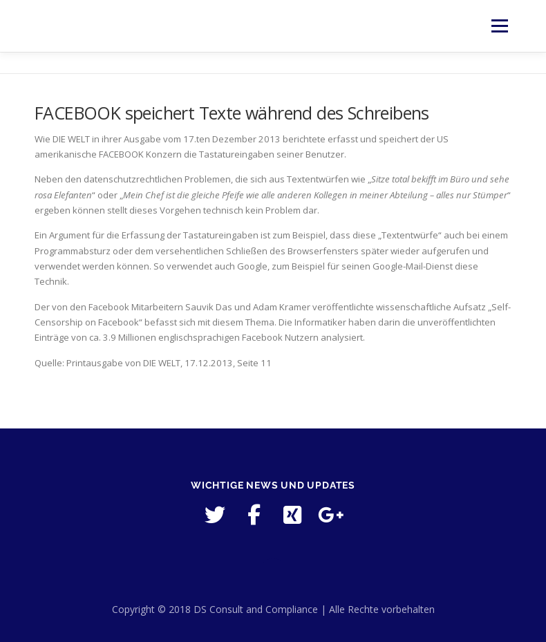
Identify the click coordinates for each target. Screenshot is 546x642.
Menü (499, 25)
